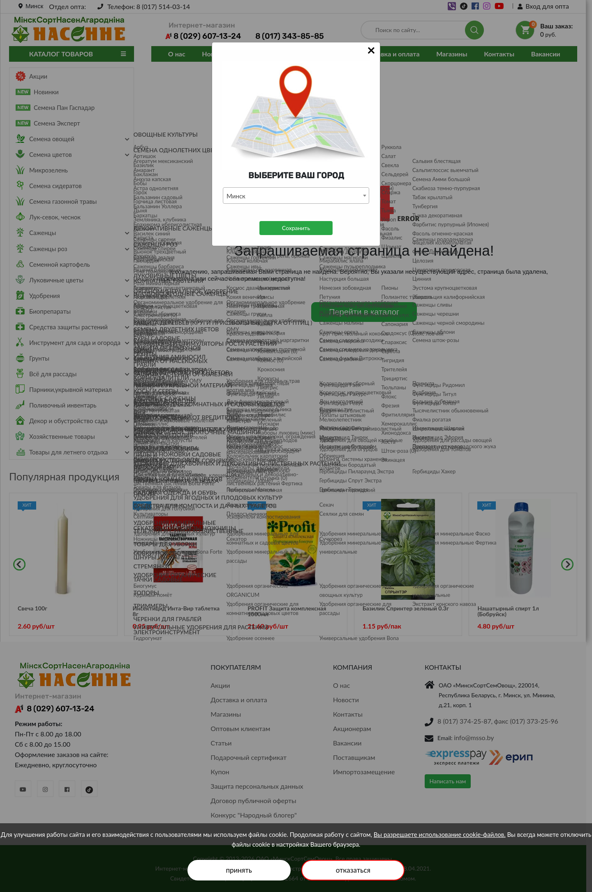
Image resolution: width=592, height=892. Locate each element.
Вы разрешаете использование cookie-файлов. (440, 834)
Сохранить (296, 227)
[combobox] (296, 195)
